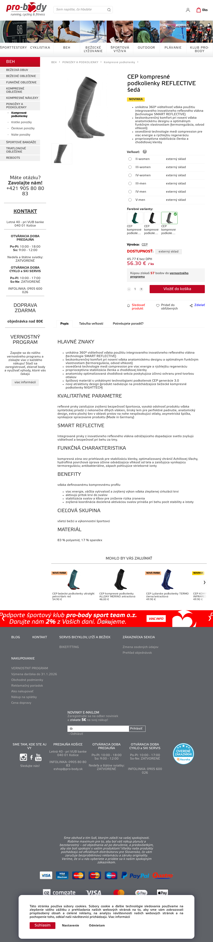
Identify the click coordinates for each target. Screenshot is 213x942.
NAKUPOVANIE (23, 658)
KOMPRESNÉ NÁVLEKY (22, 98)
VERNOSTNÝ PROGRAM (29, 668)
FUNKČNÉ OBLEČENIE (21, 82)
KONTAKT (39, 637)
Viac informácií (119, 917)
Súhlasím (42, 925)
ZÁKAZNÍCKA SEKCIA (139, 637)
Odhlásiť (77, 734)
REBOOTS (13, 158)
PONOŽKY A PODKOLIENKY (16, 106)
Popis (64, 323)
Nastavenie (70, 925)
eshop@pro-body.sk (68, 769)
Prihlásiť (136, 728)
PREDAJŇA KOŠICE (68, 744)
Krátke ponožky (21, 122)
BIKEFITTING (69, 647)
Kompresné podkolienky (19, 114)
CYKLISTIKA (40, 47)
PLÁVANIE (173, 47)
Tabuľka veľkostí (91, 323)
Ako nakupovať (22, 691)
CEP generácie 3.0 (165, 380)
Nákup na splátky (24, 697)
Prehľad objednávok (137, 652)
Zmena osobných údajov (140, 647)
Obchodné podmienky (27, 680)
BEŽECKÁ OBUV (17, 70)
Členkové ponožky (23, 128)
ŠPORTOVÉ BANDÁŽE (21, 142)
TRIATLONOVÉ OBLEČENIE (16, 150)
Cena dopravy (21, 703)
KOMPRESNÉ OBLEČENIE (15, 90)
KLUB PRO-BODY (199, 49)
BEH (67, 47)
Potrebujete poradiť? (128, 323)
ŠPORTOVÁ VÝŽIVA (120, 49)
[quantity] (135, 289)
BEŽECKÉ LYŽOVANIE (93, 49)
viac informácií (25, 382)
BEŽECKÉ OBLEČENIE (21, 76)
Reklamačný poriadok (27, 685)
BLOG (15, 637)
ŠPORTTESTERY (13, 47)
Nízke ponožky (20, 135)
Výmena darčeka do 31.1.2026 (34, 674)
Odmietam (97, 925)
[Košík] (201, 10)
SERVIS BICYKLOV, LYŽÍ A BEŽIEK (84, 637)
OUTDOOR (146, 47)
